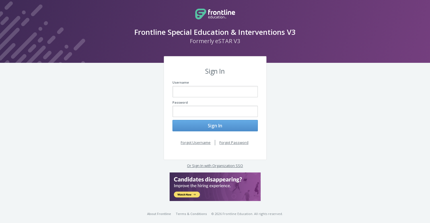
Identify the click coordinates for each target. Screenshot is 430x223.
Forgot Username (196, 138)
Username (180, 82)
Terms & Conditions (191, 210)
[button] (215, 183)
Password (180, 102)
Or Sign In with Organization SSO (215, 161)
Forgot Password (233, 138)
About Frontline (159, 210)
